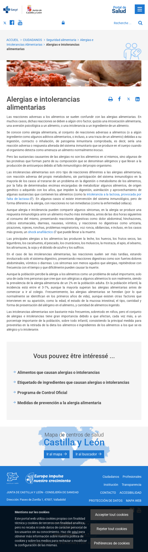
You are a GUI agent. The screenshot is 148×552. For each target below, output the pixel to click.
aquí (75, 532)
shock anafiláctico (42, 232)
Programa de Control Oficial (42, 392)
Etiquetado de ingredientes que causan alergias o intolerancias (73, 382)
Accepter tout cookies (111, 515)
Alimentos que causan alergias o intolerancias (58, 372)
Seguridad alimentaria (61, 40)
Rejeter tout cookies (112, 529)
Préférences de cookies (112, 543)
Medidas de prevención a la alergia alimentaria (59, 402)
